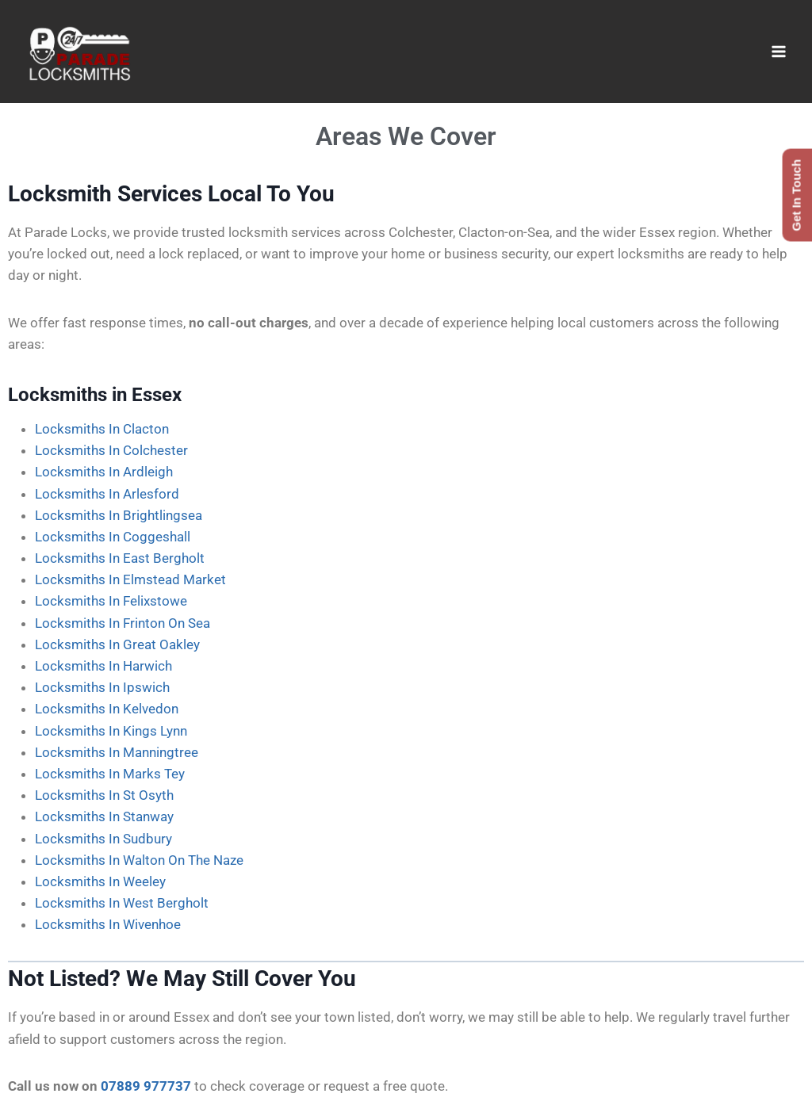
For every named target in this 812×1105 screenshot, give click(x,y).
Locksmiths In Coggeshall (112, 537)
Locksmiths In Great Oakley (117, 644)
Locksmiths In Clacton (102, 429)
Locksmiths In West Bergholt (122, 903)
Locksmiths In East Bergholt (120, 558)
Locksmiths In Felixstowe (111, 601)
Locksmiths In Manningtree (116, 752)
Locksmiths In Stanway (104, 816)
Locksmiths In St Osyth (104, 795)
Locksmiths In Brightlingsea (118, 515)
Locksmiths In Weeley (100, 881)
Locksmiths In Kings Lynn (111, 731)
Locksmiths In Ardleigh (104, 472)
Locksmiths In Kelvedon (106, 709)
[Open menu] (778, 51)
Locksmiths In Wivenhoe (108, 924)
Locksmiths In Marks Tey (110, 774)
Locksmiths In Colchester (111, 450)
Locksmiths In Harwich (103, 666)
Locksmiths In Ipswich (102, 687)
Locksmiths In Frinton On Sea (122, 623)
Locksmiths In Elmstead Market (130, 579)
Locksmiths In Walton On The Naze (139, 860)
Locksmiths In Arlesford (107, 494)
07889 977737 (146, 1086)
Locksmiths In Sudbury (103, 839)
